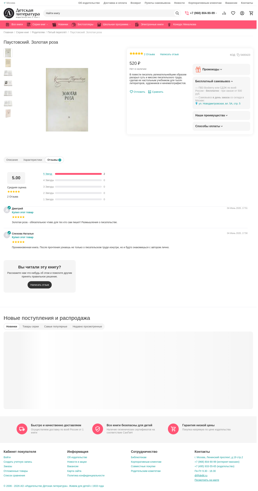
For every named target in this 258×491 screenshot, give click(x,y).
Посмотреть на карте (207, 480)
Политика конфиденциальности (85, 475)
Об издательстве (89, 2)
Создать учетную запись (18, 461)
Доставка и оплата (115, 2)
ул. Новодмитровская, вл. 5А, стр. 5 (220, 103)
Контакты (247, 2)
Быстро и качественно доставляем (56, 425)
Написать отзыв (169, 54)
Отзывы (54, 159)
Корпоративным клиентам (205, 2)
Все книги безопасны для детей (129, 425)
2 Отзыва (149, 54)
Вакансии (231, 2)
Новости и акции (76, 461)
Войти (7, 457)
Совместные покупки (143, 466)
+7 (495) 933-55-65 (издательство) (214, 466)
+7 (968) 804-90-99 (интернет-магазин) (217, 461)
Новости (179, 2)
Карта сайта (74, 471)
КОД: (233, 54)
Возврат (136, 2)
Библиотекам (138, 457)
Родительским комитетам (146, 471)
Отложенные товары (16, 471)
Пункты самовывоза (157, 2)
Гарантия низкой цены (198, 425)
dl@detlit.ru (201, 475)
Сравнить (155, 92)
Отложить (137, 92)
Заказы (8, 466)
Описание (12, 159)
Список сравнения (14, 475)
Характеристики (32, 159)
